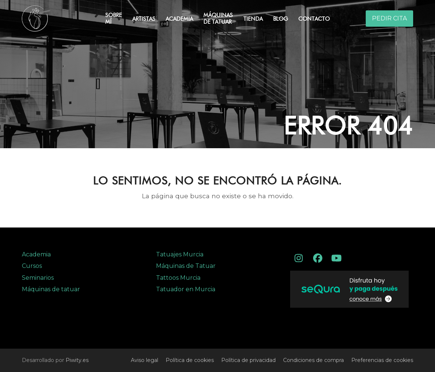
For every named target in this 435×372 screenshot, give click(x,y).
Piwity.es (77, 360)
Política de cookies (190, 360)
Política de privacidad (248, 360)
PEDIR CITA (389, 18)
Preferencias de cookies (382, 360)
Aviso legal (144, 360)
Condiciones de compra (313, 360)
